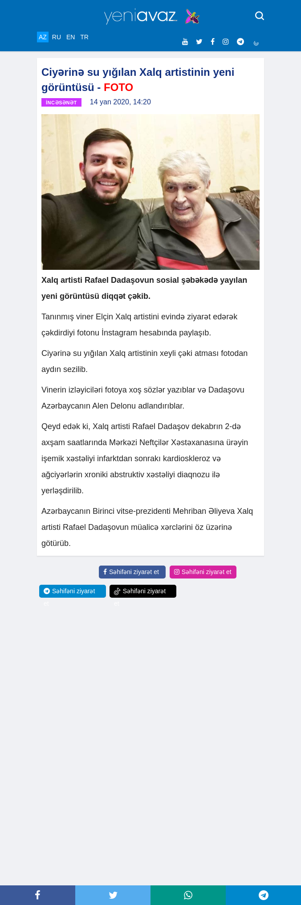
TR (84, 37)
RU (56, 37)
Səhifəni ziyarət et (131, 571)
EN (70, 37)
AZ (43, 37)
